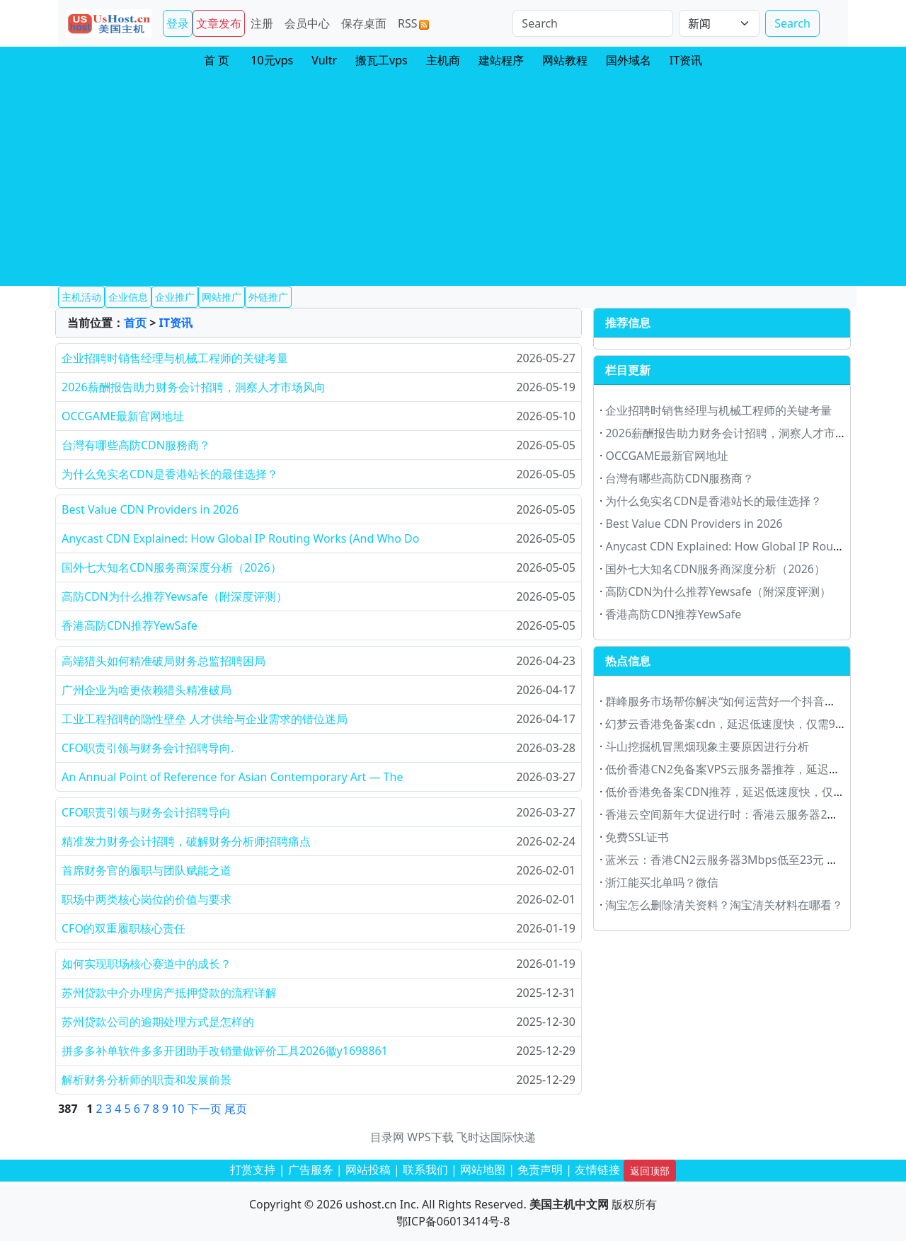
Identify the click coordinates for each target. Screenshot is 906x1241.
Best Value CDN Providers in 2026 (150, 509)
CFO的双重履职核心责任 (123, 928)
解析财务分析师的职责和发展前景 (146, 1079)
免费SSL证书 (637, 837)
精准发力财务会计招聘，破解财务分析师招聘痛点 (186, 841)
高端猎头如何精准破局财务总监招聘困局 (163, 661)
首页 (135, 322)
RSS (413, 23)
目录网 (387, 1137)
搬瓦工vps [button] (381, 60)
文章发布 (218, 23)
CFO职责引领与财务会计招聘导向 (146, 812)
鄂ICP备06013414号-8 (453, 1221)
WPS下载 (430, 1137)
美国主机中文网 (569, 1204)
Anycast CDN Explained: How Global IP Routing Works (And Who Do (240, 538)
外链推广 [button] (268, 297)
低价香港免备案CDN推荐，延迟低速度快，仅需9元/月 (741, 792)
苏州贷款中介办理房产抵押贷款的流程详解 (169, 992)
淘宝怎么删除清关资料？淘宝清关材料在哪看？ (724, 905)
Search (792, 23)
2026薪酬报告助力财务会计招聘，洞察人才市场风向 (194, 387)
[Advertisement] (453, 180)
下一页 (205, 1108)
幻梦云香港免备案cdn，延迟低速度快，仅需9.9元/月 (738, 724)
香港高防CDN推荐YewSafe (129, 625)
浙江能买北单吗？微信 (661, 882)
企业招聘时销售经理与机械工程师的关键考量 (175, 358)
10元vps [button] (272, 60)
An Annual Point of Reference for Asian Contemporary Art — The (232, 777)
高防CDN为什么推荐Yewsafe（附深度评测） (174, 596)
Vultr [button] (324, 60)
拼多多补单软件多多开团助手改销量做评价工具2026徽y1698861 (225, 1050)
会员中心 (307, 23)
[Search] (592, 23)
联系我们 (425, 1169)
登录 (177, 23)
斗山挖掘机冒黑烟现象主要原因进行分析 (707, 746)
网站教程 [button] (564, 60)
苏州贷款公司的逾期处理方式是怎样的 (158, 1021)
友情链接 (597, 1169)
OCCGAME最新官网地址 (123, 416)
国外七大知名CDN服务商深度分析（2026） (172, 567)
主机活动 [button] (81, 297)
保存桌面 (363, 23)
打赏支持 (252, 1169)
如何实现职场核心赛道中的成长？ (146, 963)
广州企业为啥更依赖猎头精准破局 (146, 690)
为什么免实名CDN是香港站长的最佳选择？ (170, 474)
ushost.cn (370, 1204)
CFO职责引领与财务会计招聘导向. (148, 748)
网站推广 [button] (221, 297)
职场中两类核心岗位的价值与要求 (146, 899)
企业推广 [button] (175, 297)
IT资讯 (175, 322)
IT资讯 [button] (686, 60)
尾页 (235, 1108)
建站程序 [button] (501, 60)
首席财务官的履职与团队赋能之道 (146, 870)
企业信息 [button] (128, 297)
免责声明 (540, 1169)
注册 (262, 23)
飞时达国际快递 (496, 1137)
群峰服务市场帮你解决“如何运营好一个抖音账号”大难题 (745, 701)
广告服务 (310, 1169)
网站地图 (482, 1169)
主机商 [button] (443, 60)
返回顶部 (650, 1170)
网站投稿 (368, 1169)
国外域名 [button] (628, 60)
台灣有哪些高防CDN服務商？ (136, 445)
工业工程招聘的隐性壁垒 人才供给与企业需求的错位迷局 (205, 719)
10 (177, 1108)
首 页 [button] (216, 60)
